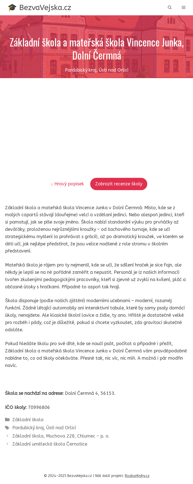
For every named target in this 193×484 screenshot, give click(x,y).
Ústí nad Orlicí (61, 428)
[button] (170, 8)
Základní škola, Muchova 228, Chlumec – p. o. (61, 436)
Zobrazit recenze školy (118, 184)
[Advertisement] (96, 116)
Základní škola (27, 419)
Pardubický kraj (28, 428)
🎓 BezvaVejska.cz (39, 7)
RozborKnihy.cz (137, 476)
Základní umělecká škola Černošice (49, 444)
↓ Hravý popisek (68, 184)
